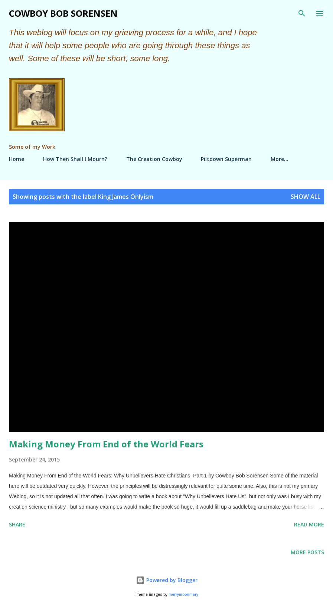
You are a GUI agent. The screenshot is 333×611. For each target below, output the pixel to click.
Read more (309, 524)
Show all (305, 197)
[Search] (301, 13)
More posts (307, 552)
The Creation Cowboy (154, 158)
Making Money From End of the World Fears (106, 444)
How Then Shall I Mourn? (75, 158)
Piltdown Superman (226, 158)
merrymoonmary (183, 594)
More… (279, 158)
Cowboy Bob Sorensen (63, 13)
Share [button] (17, 524)
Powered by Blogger (166, 580)
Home (16, 158)
